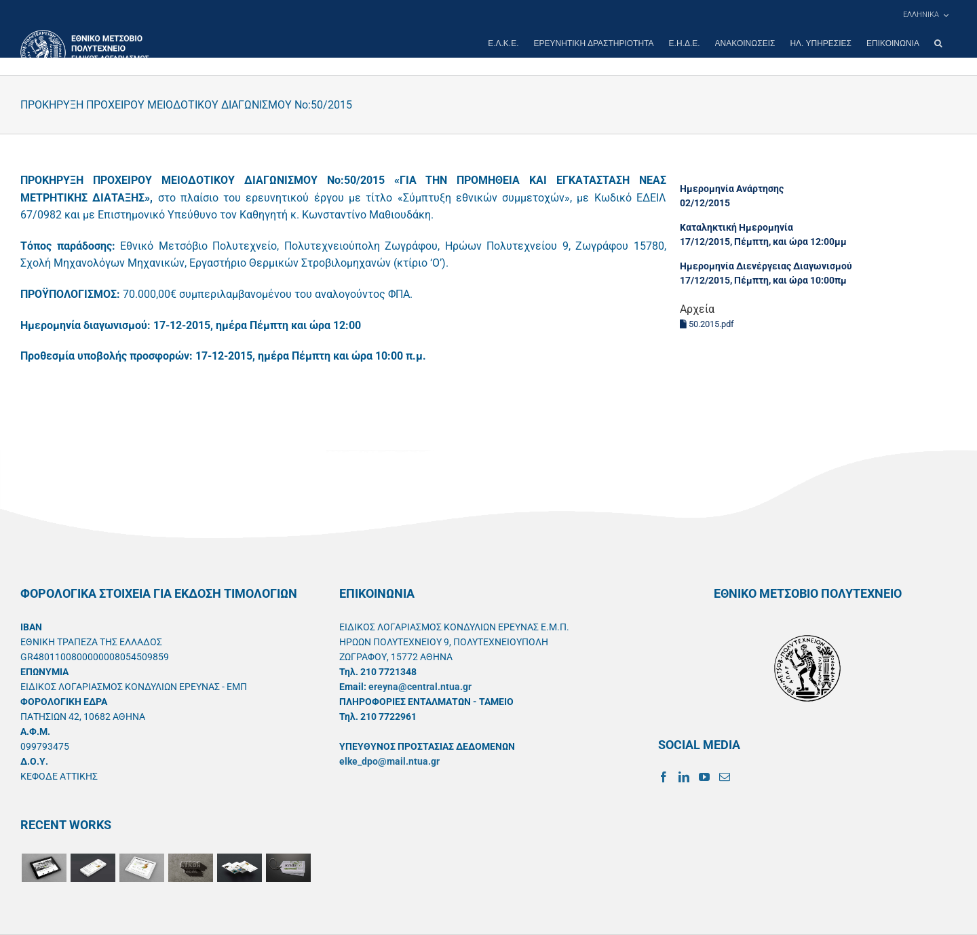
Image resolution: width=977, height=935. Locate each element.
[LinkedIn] (683, 776)
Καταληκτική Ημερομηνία (736, 227)
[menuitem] (925, 15)
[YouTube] (704, 776)
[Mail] (724, 776)
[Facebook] (663, 776)
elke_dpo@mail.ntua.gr (389, 761)
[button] (938, 43)
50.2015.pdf (707, 324)
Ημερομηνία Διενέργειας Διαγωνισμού (766, 266)
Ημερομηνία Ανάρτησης (732, 188)
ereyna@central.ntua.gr (420, 686)
